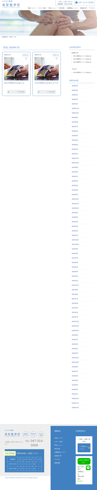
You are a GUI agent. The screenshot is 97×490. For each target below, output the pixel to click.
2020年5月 (75, 344)
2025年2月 (75, 149)
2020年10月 (75, 330)
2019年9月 (75, 367)
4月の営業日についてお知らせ (82, 62)
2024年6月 (75, 181)
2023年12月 (75, 199)
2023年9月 (75, 212)
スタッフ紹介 (42, 8)
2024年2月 (75, 194)
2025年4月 (75, 140)
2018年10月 (75, 407)
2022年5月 (75, 267)
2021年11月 (75, 285)
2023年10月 (75, 208)
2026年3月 (75, 95)
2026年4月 (75, 90)
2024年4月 (75, 185)
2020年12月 (75, 321)
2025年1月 (75, 153)
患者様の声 (83, 8)
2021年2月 (75, 312)
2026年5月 (75, 85)
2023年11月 (75, 203)
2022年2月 (75, 276)
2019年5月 (75, 376)
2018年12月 (75, 398)
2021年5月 (75, 303)
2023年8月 (75, 217)
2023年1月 (75, 235)
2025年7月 (75, 126)
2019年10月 (75, 362)
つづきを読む (21, 92)
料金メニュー (53, 8)
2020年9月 (75, 335)
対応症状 (61, 8)
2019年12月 (75, 357)
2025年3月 (75, 144)
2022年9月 (75, 249)
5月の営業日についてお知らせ (82, 59)
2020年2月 (75, 353)
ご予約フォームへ (84, 448)
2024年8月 (75, 172)
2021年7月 (75, 299)
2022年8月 (75, 253)
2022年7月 (75, 258)
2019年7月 (75, 371)
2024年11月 (75, 158)
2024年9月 (75, 167)
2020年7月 (75, 339)
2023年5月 (75, 221)
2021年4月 (75, 308)
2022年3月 (75, 271)
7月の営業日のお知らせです (46, 83)
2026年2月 (75, 99)
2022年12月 (75, 240)
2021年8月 (75, 294)
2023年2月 (75, 231)
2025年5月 (75, 135)
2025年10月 (75, 113)
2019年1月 (75, 394)
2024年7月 (75, 176)
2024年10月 (75, 163)
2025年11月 (75, 108)
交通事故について (72, 8)
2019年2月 (75, 389)
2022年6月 (75, 262)
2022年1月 (75, 280)
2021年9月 (75, 289)
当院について (32, 8)
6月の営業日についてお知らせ (82, 56)
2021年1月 (75, 317)
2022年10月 (75, 244)
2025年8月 (75, 122)
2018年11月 (75, 403)
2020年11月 (75, 326)
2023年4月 (75, 226)
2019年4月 (75, 380)
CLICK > (80, 481)
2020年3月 (75, 348)
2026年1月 (75, 104)
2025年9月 (75, 117)
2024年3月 (75, 190)
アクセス (92, 8)
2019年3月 (75, 385)
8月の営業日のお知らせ (14, 83)
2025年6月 (75, 131)
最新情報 (57, 463)
